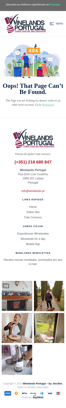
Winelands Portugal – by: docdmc (42, 383)
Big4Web (38, 397)
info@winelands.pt (33, 191)
